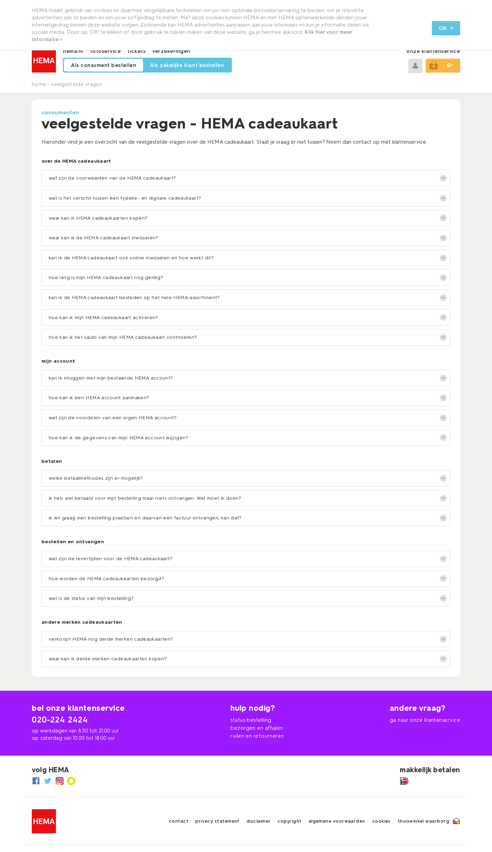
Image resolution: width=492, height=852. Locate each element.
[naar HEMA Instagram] (59, 781)
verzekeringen (171, 51)
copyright (289, 821)
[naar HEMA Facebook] (36, 781)
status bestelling (251, 720)
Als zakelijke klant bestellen (187, 65)
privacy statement (217, 821)
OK (446, 28)
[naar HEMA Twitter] (48, 781)
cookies (381, 821)
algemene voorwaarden (337, 821)
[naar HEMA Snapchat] (71, 781)
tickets (136, 51)
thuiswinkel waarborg (423, 821)
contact (178, 821)
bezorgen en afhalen (256, 728)
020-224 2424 (60, 720)
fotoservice (105, 51)
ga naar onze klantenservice (425, 720)
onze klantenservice (433, 51)
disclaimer (258, 821)
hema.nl (73, 51)
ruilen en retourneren (257, 736)
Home (39, 84)
